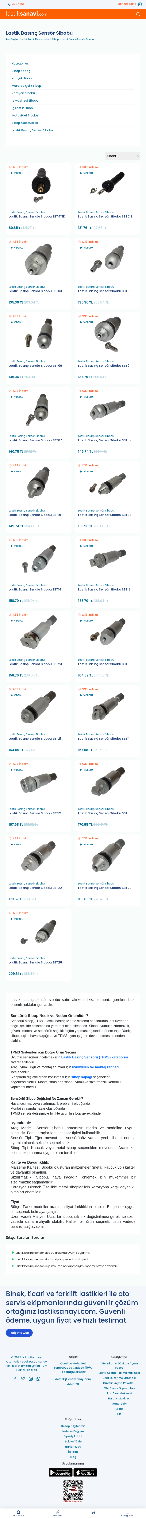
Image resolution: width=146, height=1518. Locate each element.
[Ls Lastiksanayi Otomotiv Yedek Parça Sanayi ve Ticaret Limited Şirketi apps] (85, 1475)
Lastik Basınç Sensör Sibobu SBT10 (35, 515)
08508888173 (127, 4)
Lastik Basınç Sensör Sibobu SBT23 (35, 664)
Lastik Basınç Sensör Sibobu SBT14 (35, 589)
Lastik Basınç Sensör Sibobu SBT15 (104, 813)
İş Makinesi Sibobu (25, 100)
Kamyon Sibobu (23, 93)
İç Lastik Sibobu (23, 108)
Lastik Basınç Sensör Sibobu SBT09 (104, 440)
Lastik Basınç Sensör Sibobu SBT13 (104, 589)
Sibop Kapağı (21, 71)
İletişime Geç (19, 1333)
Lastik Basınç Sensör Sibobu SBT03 (35, 291)
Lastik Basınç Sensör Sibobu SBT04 (105, 366)
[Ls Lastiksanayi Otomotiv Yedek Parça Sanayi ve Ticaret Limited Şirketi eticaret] (73, 1492)
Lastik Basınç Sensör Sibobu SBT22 (35, 888)
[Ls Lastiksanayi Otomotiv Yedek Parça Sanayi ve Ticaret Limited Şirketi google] (61, 1475)
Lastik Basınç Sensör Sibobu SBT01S (105, 216)
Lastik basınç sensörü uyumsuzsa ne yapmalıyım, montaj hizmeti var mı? (64, 1266)
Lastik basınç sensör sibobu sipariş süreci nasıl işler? (50, 1259)
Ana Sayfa (18, 1513)
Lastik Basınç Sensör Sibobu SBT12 (35, 813)
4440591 (18, 4)
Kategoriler (127, 1513)
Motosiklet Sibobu (25, 115)
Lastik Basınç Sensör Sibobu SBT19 (104, 664)
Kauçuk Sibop (22, 78)
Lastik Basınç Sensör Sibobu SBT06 (35, 366)
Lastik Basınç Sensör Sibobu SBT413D (37, 216)
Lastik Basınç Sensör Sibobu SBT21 (35, 739)
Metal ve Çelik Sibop (26, 86)
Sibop (55, 39)
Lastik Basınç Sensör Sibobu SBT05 (104, 291)
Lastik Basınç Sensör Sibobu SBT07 (35, 440)
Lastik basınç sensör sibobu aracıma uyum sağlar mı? (51, 1253)
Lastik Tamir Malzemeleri (35, 39)
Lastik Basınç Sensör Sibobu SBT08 (104, 515)
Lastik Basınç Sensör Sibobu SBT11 (103, 739)
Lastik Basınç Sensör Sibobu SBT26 (35, 962)
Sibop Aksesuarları (25, 123)
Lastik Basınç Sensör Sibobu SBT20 (104, 888)
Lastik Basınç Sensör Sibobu (78, 39)
